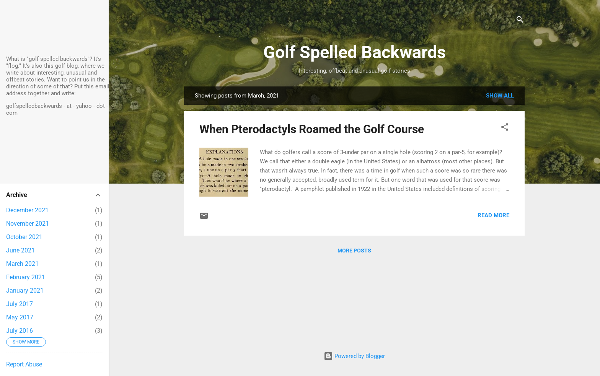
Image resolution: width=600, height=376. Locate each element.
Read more (493, 215)
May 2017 (19, 317)
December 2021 (27, 210)
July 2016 (19, 330)
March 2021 (22, 263)
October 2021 (24, 237)
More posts (354, 250)
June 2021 (20, 250)
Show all (500, 95)
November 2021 (27, 223)
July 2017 (19, 304)
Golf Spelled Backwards (354, 52)
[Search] (520, 21)
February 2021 (25, 277)
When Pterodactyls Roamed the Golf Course (311, 129)
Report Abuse (24, 364)
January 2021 (25, 290)
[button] (504, 128)
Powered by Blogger (354, 356)
